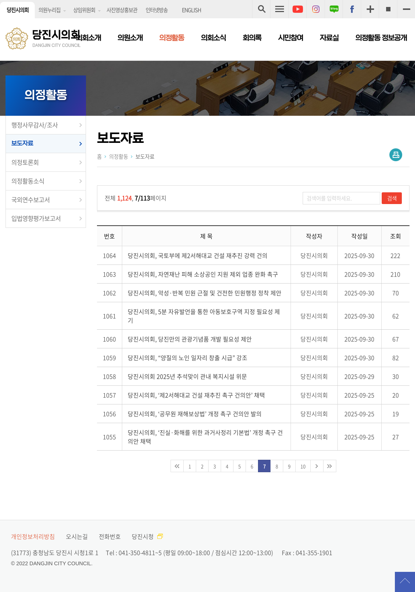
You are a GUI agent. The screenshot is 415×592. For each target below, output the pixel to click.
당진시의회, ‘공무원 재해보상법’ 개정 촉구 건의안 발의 (195, 413)
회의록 (252, 38)
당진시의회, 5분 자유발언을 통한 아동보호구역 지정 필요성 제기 (204, 316)
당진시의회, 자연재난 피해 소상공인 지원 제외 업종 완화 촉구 (203, 274)
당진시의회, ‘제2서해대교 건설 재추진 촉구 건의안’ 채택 (196, 395)
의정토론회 (25, 162)
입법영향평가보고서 (36, 218)
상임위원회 (84, 10)
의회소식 (213, 38)
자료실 (329, 38)
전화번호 (110, 536)
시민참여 (290, 38)
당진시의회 (18, 10)
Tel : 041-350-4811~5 (134, 552)
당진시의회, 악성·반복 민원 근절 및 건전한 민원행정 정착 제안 (204, 292)
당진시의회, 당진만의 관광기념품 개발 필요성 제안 (190, 338)
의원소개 (129, 38)
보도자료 (22, 143)
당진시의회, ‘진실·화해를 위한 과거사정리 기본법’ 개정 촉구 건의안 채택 (205, 436)
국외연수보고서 (30, 199)
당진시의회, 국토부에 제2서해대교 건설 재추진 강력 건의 (198, 255)
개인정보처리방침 (33, 536)
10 (303, 466)
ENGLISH (191, 10)
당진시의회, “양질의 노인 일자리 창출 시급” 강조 (187, 357)
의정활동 (171, 38)
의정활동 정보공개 (381, 38)
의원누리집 (49, 10)
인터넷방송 (157, 10)
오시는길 (77, 536)
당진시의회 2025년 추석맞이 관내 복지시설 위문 (187, 376)
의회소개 (88, 38)
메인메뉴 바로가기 (207, 0)
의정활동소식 (27, 181)
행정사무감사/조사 (34, 125)
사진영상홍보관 (121, 10)
